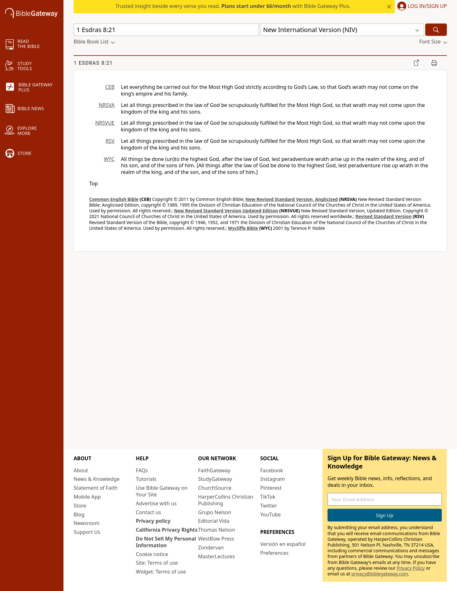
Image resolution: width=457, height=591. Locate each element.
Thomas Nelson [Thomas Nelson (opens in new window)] (216, 529)
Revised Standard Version (383, 216)
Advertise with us (156, 503)
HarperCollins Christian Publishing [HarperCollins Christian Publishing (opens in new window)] (225, 500)
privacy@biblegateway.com (379, 574)
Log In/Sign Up (427, 6)
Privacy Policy (411, 568)
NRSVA (107, 105)
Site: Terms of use (157, 562)
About (81, 470)
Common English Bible (113, 199)
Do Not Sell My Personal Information (166, 542)
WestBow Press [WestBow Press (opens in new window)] (216, 538)
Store (80, 505)
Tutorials (146, 478)
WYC (109, 159)
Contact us (148, 512)
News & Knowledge (97, 478)
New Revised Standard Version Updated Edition (226, 211)
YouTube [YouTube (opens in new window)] (270, 514)
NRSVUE (105, 122)
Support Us (87, 531)
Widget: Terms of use (161, 571)
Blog (79, 514)
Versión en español (283, 544)
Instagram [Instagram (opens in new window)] (272, 478)
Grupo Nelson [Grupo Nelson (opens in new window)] (214, 512)
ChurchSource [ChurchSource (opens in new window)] (214, 487)
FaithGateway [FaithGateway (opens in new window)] (214, 470)
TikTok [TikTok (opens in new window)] (267, 496)
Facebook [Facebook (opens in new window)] (271, 470)
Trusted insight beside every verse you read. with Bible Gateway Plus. (233, 6)
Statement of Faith (96, 487)
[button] (421, 6)
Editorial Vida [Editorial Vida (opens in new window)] (213, 520)
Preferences (274, 552)
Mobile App (87, 496)
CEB (110, 86)
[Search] (436, 29)
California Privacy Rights (167, 529)
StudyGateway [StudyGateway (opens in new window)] (215, 478)
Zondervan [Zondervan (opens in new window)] (211, 547)
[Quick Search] (166, 29)
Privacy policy (153, 520)
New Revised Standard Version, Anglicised (291, 199)
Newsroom (87, 523)
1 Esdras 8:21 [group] (93, 63)
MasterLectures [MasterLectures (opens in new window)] (216, 556)
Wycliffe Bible (243, 228)
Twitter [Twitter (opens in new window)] (268, 505)
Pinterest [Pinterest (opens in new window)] (270, 487)
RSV (110, 140)
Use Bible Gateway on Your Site (162, 491)
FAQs (142, 470)
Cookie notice (152, 554)
